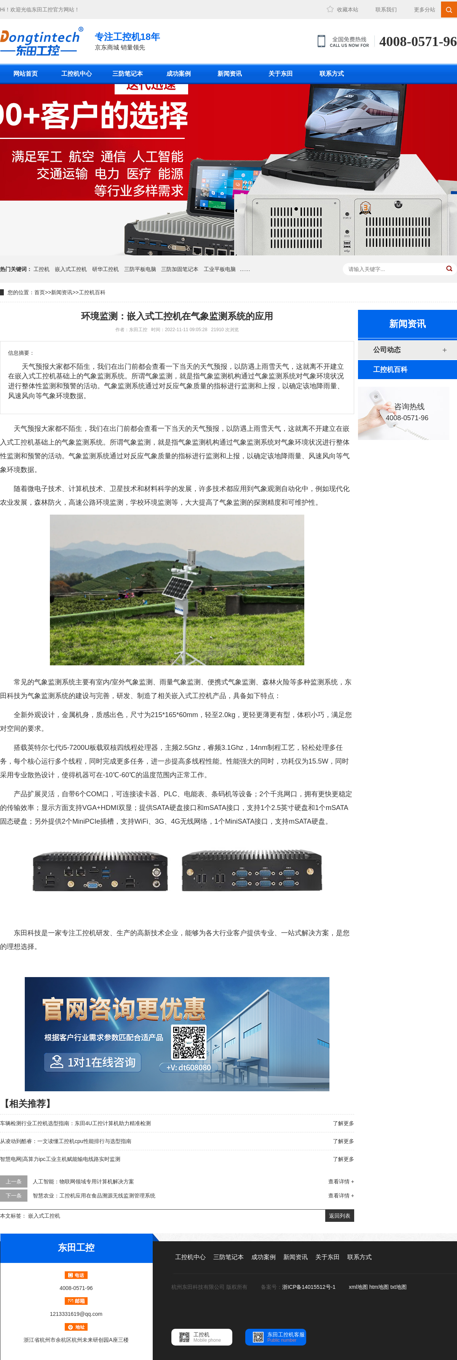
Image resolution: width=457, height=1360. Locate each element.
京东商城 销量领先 (127, 40)
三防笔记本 (127, 73)
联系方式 (332, 73)
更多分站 (424, 9)
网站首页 (25, 73)
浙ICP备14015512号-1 (309, 1287)
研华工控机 (105, 269)
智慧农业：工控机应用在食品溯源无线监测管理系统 (94, 1196)
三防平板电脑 (140, 269)
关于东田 (280, 73)
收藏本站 (347, 9)
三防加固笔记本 (179, 269)
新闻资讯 (229, 73)
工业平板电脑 (220, 269)
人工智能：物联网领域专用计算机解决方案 (83, 1181)
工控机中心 (76, 73)
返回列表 (339, 1216)
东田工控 (42, 9)
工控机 (42, 269)
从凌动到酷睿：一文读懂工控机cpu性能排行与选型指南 (65, 1141)
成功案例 (178, 73)
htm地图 (379, 1287)
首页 (39, 292)
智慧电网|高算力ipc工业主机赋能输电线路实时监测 (60, 1159)
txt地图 (398, 1287)
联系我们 (386, 9)
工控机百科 (92, 292)
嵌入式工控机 (71, 269)
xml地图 (358, 1287)
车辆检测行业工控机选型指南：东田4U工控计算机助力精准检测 (75, 1123)
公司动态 (387, 350)
